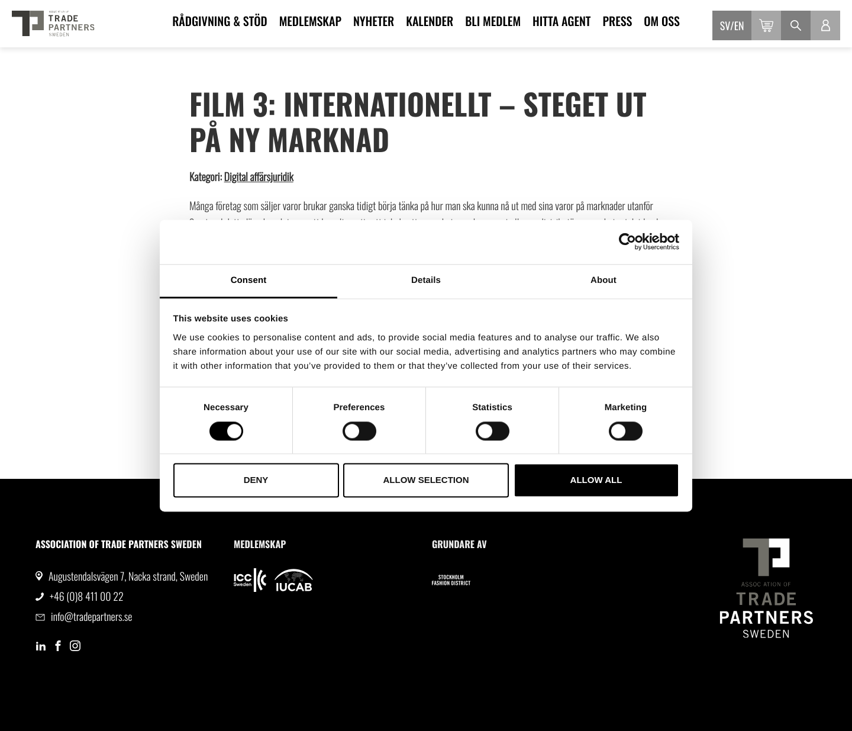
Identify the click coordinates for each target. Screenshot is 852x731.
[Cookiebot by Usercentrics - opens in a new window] (627, 241)
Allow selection (426, 480)
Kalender (429, 21)
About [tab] (603, 280)
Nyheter (373, 21)
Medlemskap (310, 21)
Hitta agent (561, 21)
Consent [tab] (249, 280)
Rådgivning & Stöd (219, 21)
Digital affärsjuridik (258, 177)
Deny (256, 480)
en (739, 26)
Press (617, 21)
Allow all (596, 480)
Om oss (662, 21)
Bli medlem (493, 21)
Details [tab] (426, 280)
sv (725, 26)
